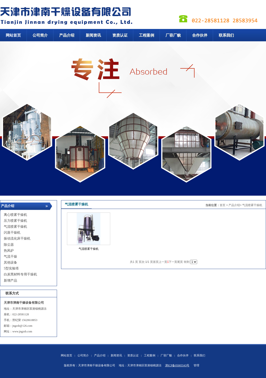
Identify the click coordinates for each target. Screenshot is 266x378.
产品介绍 (234, 205)
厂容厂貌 (166, 355)
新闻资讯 (116, 355)
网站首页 (66, 355)
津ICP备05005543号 (177, 365)
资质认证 (133, 355)
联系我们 (199, 355)
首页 (222, 205)
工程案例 (149, 355)
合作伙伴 (183, 355)
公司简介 (83, 355)
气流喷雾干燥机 (252, 205)
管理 (196, 365)
